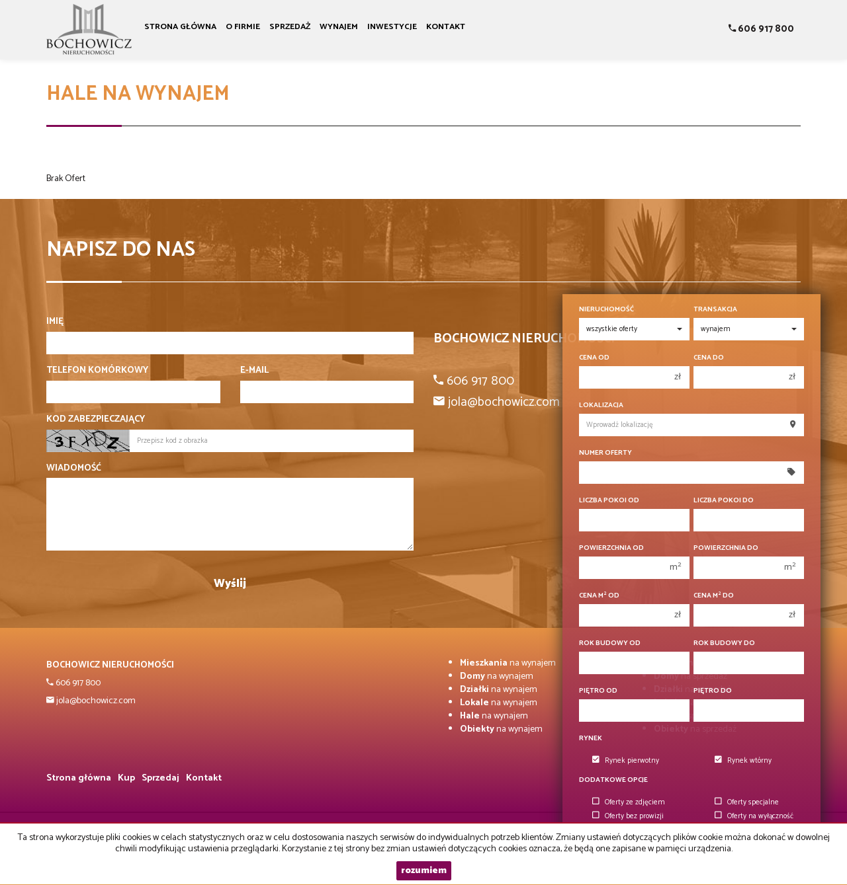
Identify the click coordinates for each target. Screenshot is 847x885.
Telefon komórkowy (97, 370)
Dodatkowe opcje (613, 780)
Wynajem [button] (339, 27)
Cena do (708, 358)
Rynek (590, 739)
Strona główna (180, 27)
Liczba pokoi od (609, 501)
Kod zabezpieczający (95, 419)
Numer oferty (605, 453)
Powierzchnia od (611, 548)
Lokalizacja (601, 405)
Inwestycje (392, 27)
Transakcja (715, 310)
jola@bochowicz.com (95, 701)
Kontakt (445, 27)
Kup (126, 778)
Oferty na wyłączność (754, 816)
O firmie (243, 27)
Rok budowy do (724, 643)
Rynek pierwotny (625, 761)
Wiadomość (73, 468)
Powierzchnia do (725, 548)
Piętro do (712, 691)
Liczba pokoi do (723, 501)
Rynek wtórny (743, 761)
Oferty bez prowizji (628, 816)
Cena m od (599, 596)
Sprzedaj (160, 778)
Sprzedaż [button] (289, 27)
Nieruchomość (606, 310)
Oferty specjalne (747, 802)
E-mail (254, 370)
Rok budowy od (610, 643)
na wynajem (508, 663)
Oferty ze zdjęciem (628, 802)
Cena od (594, 358)
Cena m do (713, 596)
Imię (55, 321)
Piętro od (598, 691)
